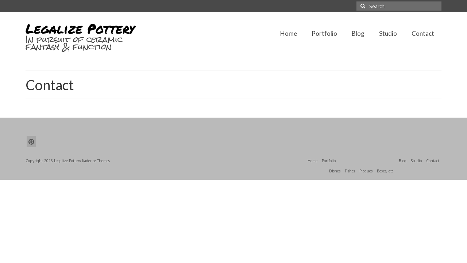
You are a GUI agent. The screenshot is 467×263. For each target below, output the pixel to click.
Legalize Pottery (80, 28)
